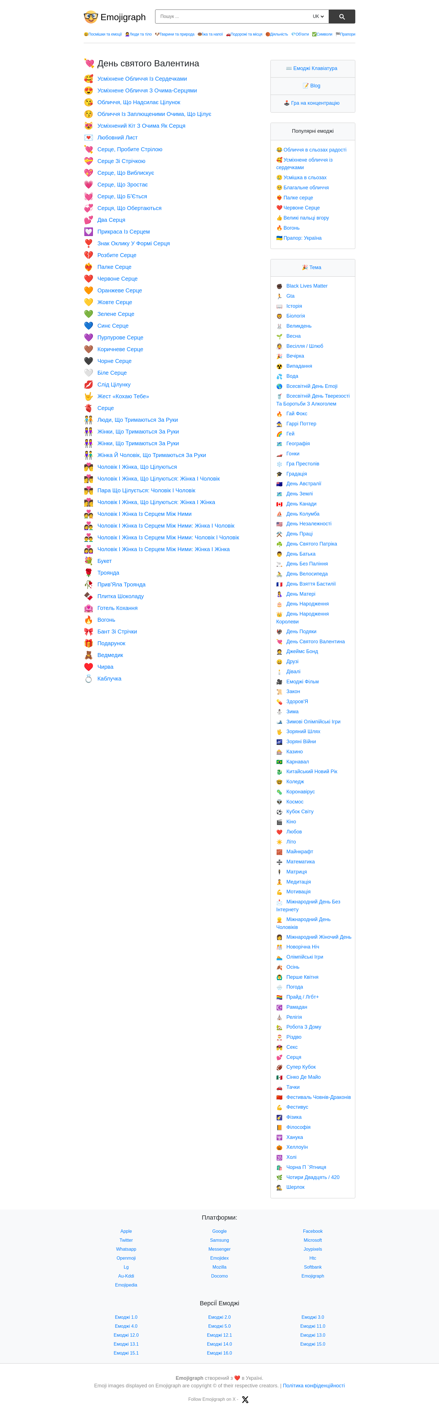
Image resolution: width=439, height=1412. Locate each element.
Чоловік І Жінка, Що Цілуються (130, 467)
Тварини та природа (175, 34)
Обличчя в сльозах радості (311, 150)
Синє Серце (106, 326)
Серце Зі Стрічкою (114, 161)
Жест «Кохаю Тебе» (116, 396)
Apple (126, 1231)
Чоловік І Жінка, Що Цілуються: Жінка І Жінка (149, 502)
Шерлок (290, 1187)
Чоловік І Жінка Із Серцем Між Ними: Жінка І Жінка (157, 549)
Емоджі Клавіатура (312, 68)
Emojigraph (123, 17)
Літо (286, 842)
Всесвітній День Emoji (307, 386)
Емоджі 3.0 (313, 1317)
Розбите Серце (110, 255)
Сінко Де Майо (298, 1077)
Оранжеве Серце (113, 290)
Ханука (289, 1137)
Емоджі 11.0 (312, 1326)
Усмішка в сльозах (301, 177)
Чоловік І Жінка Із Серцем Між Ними (138, 514)
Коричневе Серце (113, 349)
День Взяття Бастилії (306, 584)
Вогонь (99, 620)
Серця (289, 1057)
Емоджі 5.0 (219, 1326)
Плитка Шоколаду (114, 596)
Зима (287, 711)
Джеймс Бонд (297, 651)
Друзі (287, 661)
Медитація (293, 882)
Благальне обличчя (302, 187)
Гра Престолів (297, 464)
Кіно (286, 821)
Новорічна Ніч (297, 947)
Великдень (294, 326)
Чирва (98, 667)
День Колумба (297, 514)
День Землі (294, 494)
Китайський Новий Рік (306, 771)
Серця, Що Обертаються (123, 208)
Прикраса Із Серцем (117, 232)
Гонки (288, 453)
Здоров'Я (292, 701)
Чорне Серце (108, 361)
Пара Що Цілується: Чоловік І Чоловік (139, 490)
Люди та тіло (138, 34)
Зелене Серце (109, 314)
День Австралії (298, 483)
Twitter (126, 1240)
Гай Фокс (291, 413)
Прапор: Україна (299, 238)
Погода (289, 987)
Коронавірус (295, 791)
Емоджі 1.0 (126, 1317)
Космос (289, 802)
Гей (285, 434)
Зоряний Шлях (298, 731)
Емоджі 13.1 (126, 1344)
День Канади (296, 504)
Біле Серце (105, 373)
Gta (285, 296)
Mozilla (219, 1267)
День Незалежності (303, 523)
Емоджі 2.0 (219, 1317)
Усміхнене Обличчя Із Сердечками (135, 79)
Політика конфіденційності (314, 1385)
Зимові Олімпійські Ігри (308, 721)
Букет (98, 561)
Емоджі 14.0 (219, 1344)
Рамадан (291, 1007)
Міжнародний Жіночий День (314, 937)
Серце (99, 408)
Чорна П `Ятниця (301, 1167)
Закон (288, 691)
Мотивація (293, 891)
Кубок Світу (295, 811)
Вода (287, 376)
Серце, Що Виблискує (119, 173)
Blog (312, 85)
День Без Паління (302, 564)
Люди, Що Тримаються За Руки (131, 420)
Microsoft (313, 1240)
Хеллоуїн (292, 1147)
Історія (289, 306)
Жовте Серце (108, 302)
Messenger (219, 1249)
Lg (126, 1267)
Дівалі (288, 671)
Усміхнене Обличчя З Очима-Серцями (140, 90)
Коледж (290, 781)
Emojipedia (126, 1285)
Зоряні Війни (296, 741)
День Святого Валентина (310, 641)
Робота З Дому (298, 1027)
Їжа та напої (210, 34)
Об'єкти (300, 34)
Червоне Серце (111, 279)
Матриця (291, 872)
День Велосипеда (302, 574)
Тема (312, 267)
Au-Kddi (126, 1276)
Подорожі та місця (244, 34)
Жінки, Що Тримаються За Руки (131, 431)
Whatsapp (126, 1249)
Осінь (288, 967)
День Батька (296, 554)
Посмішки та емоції (103, 34)
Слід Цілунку (107, 384)
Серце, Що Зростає (116, 184)
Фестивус (292, 1107)
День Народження (302, 604)
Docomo (219, 1276)
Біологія (290, 316)
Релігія (289, 1017)
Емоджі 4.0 (126, 1326)
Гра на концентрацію (313, 103)
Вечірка (290, 356)
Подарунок (104, 643)
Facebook (313, 1231)
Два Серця (104, 220)
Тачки (288, 1087)
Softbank (313, 1267)
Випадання (294, 366)
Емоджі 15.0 (312, 1344)
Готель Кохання (110, 608)
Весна (288, 336)
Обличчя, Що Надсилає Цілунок (132, 102)
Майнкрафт (294, 851)
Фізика (289, 1117)
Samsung (219, 1240)
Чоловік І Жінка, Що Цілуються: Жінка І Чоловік (152, 479)
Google (219, 1231)
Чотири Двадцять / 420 (308, 1177)
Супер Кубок (296, 1067)
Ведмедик (103, 655)
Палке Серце (108, 267)
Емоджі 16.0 (219, 1353)
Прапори (345, 34)
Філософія (293, 1127)
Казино (289, 751)
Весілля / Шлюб (299, 346)
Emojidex (219, 1258)
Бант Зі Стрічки (110, 631)
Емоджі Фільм (297, 681)
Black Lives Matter (302, 286)
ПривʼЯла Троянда (115, 584)
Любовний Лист (111, 137)
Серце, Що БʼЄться (115, 196)
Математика (295, 862)
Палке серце (294, 198)
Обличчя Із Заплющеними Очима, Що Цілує (147, 114)
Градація (291, 474)
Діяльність (276, 34)
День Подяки (296, 631)
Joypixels (312, 1249)
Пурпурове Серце (113, 337)
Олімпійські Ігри (299, 957)
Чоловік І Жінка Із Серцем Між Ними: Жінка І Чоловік (159, 526)
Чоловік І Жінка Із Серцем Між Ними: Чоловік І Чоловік (161, 537)
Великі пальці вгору (302, 218)
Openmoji (126, 1258)
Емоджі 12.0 (126, 1335)
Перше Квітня (297, 977)
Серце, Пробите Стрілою (123, 149)
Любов (289, 832)
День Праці (294, 534)
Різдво (289, 1037)
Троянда (101, 573)
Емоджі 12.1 (219, 1335)
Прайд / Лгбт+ (297, 997)
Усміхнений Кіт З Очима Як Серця (134, 126)
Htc (312, 1258)
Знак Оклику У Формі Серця (127, 243)
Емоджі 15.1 (126, 1353)
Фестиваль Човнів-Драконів (313, 1097)
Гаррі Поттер (296, 424)
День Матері (296, 594)
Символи (322, 34)
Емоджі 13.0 (312, 1335)
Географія (293, 443)
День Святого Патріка (306, 544)
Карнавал (292, 762)
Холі (286, 1157)
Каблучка (103, 678)
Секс (287, 1047)
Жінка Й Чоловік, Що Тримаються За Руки (145, 455)
